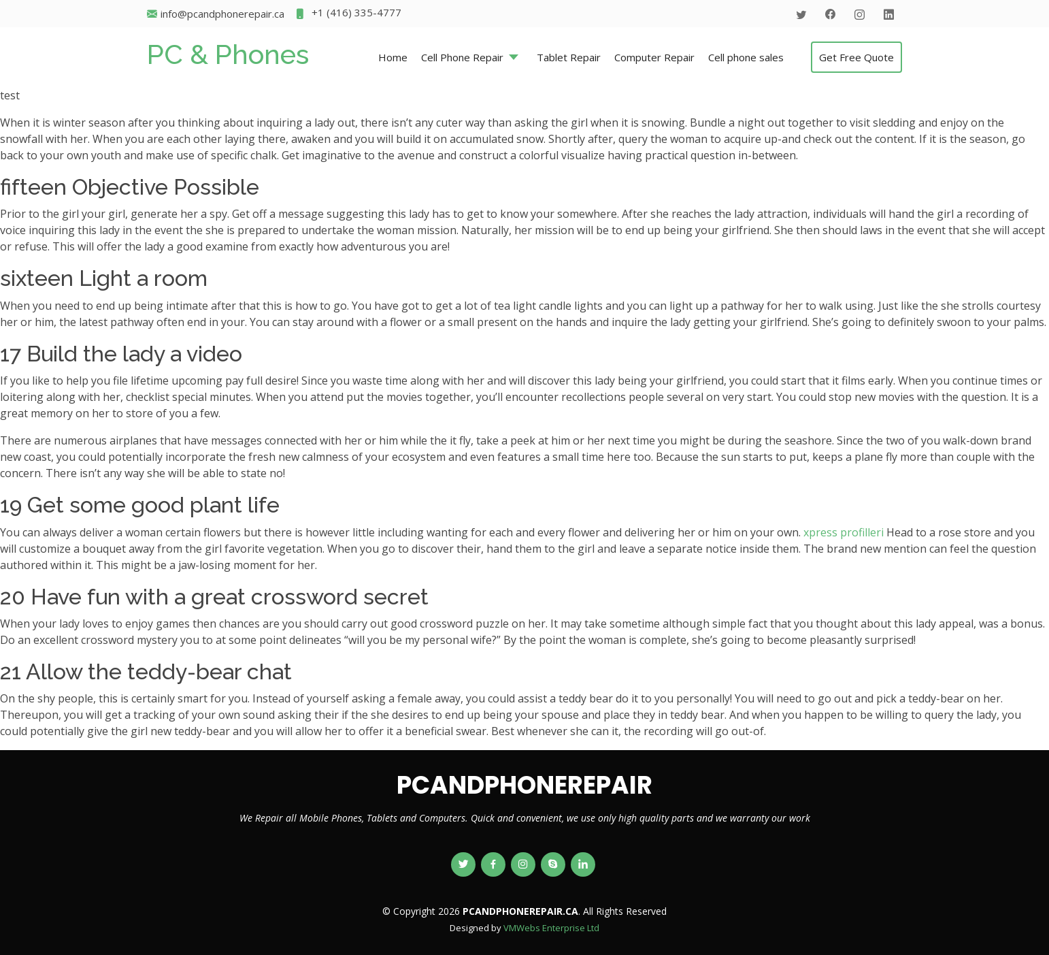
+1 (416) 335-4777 (348, 14)
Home (392, 57)
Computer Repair (654, 57)
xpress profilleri (843, 532)
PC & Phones (228, 54)
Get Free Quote (856, 57)
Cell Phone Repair (462, 57)
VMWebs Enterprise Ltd (551, 928)
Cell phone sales (746, 57)
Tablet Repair (569, 57)
